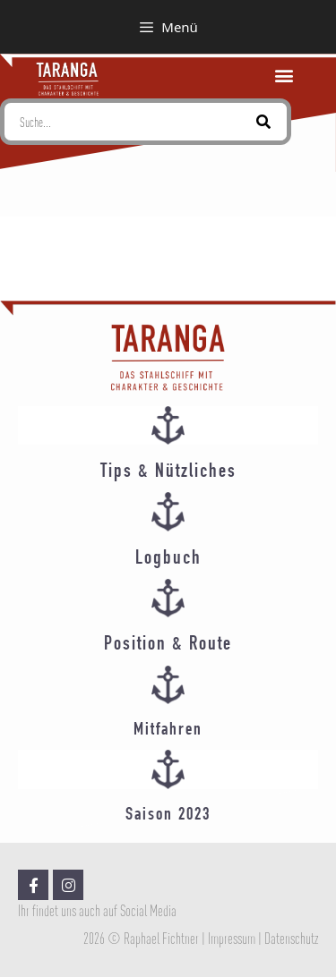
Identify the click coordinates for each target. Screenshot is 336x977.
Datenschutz (291, 938)
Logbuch (168, 559)
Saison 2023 (168, 815)
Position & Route (168, 645)
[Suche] (263, 121)
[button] (284, 75)
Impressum (231, 938)
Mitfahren (168, 730)
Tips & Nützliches (168, 472)
